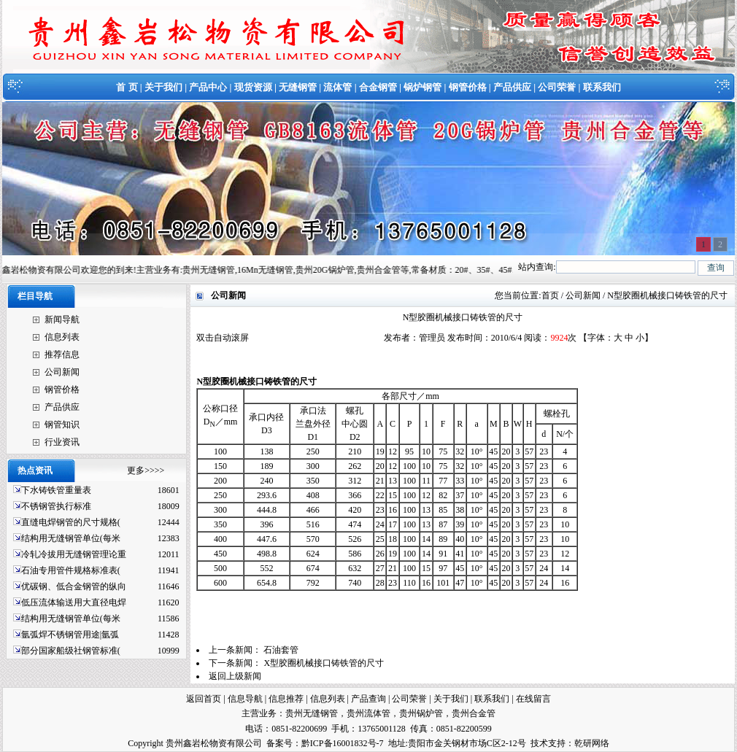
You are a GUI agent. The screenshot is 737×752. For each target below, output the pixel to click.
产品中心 (208, 87)
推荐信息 (62, 354)
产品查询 (368, 699)
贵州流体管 (368, 713)
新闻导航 (62, 319)
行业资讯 (62, 442)
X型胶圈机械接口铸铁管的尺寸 (323, 663)
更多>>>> (145, 470)
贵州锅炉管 (421, 713)
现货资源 (253, 87)
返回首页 (203, 699)
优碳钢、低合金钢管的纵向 (73, 586)
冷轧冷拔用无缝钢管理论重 (73, 554)
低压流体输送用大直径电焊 (73, 602)
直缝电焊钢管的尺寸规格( (70, 522)
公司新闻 (62, 372)
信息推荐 (286, 699)
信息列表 (62, 337)
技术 (539, 743)
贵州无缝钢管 (311, 713)
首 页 (126, 87)
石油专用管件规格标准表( (70, 570)
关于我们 (163, 87)
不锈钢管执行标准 (56, 506)
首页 (550, 295)
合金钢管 (378, 87)
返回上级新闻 (235, 676)
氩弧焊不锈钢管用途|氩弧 (70, 634)
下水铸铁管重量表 (56, 490)
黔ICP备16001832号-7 (342, 743)
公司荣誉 (557, 87)
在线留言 (533, 699)
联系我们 (602, 87)
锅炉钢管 (422, 87)
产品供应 (512, 87)
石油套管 (280, 650)
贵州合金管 (473, 713)
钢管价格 (468, 87)
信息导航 (245, 699)
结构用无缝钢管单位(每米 (70, 538)
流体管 (337, 87)
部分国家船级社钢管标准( (70, 651)
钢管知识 (62, 424)
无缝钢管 (298, 87)
